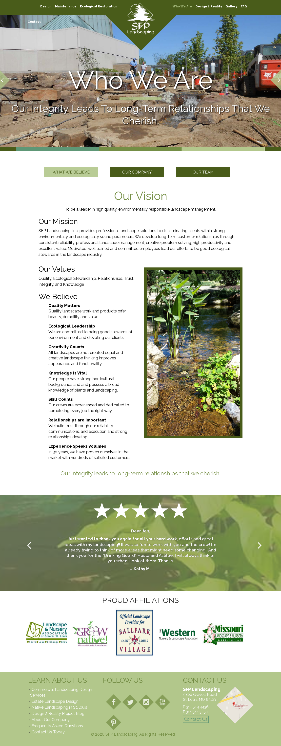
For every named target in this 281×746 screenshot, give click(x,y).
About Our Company (51, 719)
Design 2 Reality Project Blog (58, 713)
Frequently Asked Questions (57, 726)
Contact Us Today (48, 732)
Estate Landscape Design (55, 701)
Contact (34, 21)
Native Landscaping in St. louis (59, 707)
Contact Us (196, 719)
